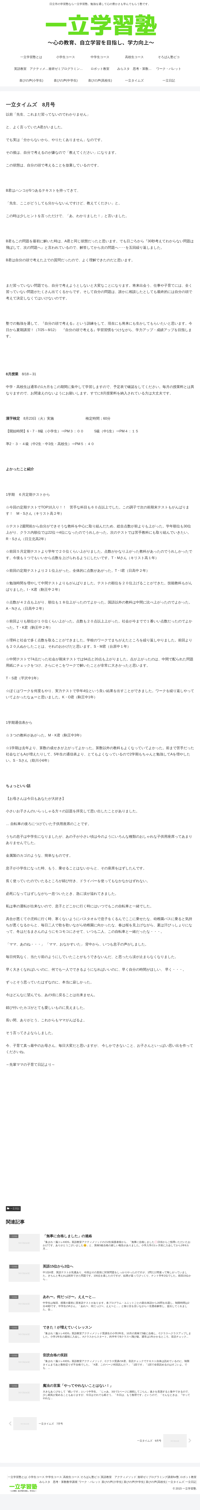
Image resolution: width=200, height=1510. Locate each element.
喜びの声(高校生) (164, 1492)
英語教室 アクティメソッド (131, 1487)
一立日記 (13, 1208)
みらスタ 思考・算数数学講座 (54, 1492)
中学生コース (58, 1487)
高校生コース (78, 1487)
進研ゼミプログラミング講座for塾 (174, 1487)
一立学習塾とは (15, 1487)
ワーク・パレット (88, 1492)
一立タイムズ (187, 1492)
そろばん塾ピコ (100, 1487)
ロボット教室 (22, 1492)
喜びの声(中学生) (138, 1492)
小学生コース (37, 1487)
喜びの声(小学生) (113, 1492)
